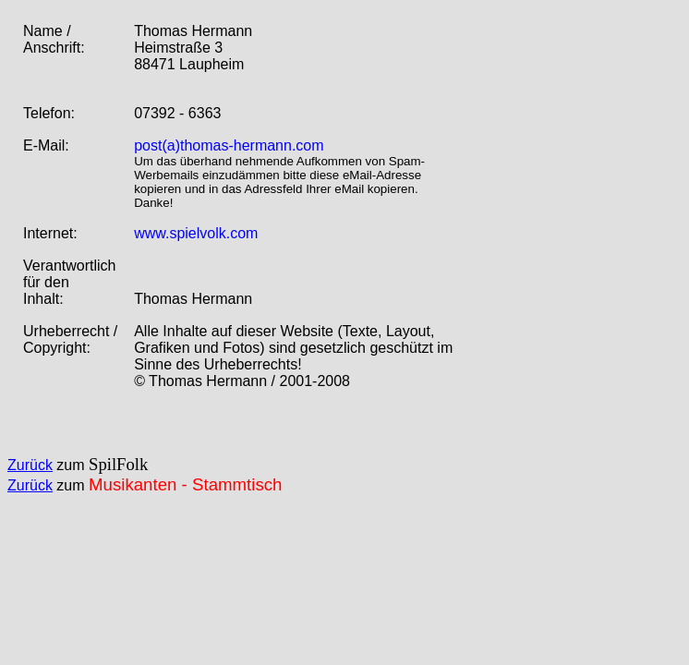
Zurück (30, 465)
